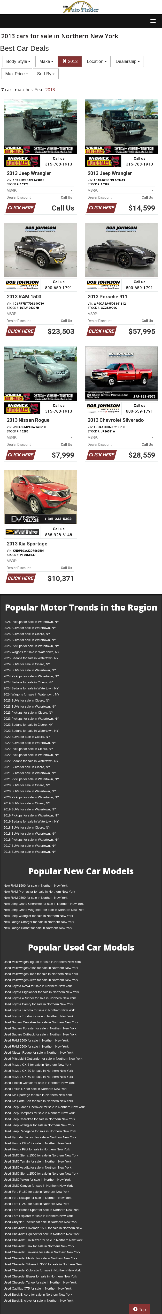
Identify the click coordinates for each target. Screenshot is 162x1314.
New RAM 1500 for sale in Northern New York (36, 885)
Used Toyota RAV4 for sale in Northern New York (38, 986)
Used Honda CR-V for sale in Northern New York (37, 1143)
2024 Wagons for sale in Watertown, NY (31, 694)
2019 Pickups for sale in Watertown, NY (31, 815)
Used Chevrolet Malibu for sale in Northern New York (40, 1258)
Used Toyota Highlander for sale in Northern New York (41, 992)
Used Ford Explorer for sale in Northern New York (38, 1216)
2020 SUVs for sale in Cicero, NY (27, 785)
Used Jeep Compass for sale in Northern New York (39, 1113)
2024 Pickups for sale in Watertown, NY (31, 676)
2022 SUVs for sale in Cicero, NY (27, 737)
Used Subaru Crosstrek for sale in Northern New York (41, 1022)
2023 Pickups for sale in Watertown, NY (31, 718)
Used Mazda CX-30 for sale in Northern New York (38, 1070)
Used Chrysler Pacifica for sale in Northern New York (40, 1222)
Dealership (128, 61)
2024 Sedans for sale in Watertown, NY (31, 688)
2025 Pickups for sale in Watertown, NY (31, 646)
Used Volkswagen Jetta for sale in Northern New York (41, 980)
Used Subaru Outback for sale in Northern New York (40, 1034)
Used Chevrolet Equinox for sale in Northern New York (41, 1234)
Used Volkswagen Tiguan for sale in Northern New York (42, 962)
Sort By (45, 73)
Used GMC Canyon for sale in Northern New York (38, 1185)
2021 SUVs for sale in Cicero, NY (27, 767)
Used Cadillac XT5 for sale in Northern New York (37, 1288)
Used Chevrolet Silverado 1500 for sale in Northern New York (43, 1229)
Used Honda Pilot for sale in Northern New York (37, 1149)
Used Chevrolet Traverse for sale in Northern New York (42, 1252)
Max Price (16, 73)
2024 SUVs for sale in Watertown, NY (30, 670)
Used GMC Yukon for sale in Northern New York (37, 1179)
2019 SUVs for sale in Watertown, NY (30, 809)
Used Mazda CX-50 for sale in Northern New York (38, 1077)
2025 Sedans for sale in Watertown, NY (31, 658)
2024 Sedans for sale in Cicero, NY (28, 682)
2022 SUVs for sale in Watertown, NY (30, 743)
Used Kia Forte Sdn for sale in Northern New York (38, 1101)
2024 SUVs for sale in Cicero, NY (27, 664)
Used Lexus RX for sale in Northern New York (35, 1089)
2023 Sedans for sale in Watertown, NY (31, 731)
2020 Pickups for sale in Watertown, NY (31, 797)
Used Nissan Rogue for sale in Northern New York (38, 1052)
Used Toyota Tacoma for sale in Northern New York (39, 1010)
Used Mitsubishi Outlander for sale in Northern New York (43, 1058)
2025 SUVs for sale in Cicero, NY (27, 634)
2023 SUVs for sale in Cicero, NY (27, 700)
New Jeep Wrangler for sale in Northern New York (38, 916)
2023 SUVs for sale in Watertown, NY (30, 706)
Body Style (18, 61)
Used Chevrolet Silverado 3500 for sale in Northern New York (43, 1265)
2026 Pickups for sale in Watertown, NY (31, 622)
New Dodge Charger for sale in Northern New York (39, 922)
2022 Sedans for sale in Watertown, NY (31, 761)
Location (97, 61)
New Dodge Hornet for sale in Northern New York (38, 928)
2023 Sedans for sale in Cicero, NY (28, 724)
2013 (70, 61)
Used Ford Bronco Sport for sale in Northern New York (41, 1210)
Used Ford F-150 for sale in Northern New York (36, 1191)
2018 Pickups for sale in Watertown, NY (31, 839)
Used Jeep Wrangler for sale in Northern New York (39, 1125)
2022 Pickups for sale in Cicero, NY (28, 749)
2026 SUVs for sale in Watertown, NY (30, 628)
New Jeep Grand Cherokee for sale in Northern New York (44, 904)
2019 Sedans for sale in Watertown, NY (31, 821)
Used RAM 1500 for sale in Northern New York (36, 1040)
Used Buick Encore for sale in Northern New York (38, 1294)
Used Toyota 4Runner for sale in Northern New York (40, 998)
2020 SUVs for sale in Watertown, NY (30, 791)
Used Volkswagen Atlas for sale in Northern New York (41, 968)
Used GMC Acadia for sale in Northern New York (37, 1167)
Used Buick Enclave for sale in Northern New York (38, 1300)
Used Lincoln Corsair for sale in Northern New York (39, 1083)
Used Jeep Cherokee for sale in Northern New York (39, 1119)
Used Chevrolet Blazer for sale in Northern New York (40, 1276)
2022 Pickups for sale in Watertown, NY (31, 755)
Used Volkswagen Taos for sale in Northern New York (41, 974)
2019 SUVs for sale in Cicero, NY (27, 803)
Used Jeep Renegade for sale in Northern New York (40, 1131)
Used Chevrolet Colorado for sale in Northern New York (42, 1270)
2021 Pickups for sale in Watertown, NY (31, 779)
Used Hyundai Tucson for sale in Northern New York (40, 1137)
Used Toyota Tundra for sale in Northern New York (39, 1016)
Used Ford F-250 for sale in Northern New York (36, 1204)
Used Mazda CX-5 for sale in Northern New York (37, 1064)
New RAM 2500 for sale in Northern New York (36, 897)
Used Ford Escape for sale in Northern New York (37, 1198)
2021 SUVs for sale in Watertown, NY (30, 773)
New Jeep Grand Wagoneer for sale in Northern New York (44, 910)
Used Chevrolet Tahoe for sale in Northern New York (40, 1282)
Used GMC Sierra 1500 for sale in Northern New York (41, 1155)
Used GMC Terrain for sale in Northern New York (37, 1161)
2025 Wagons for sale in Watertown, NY (31, 652)
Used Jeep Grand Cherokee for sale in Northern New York (44, 1107)
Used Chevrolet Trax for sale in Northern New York (39, 1246)
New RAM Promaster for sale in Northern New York (39, 891)
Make (46, 61)
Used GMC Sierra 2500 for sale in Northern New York (41, 1173)
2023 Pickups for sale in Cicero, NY (28, 712)
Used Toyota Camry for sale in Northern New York (38, 1004)
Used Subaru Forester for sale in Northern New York (40, 1028)
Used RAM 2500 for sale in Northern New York (36, 1046)
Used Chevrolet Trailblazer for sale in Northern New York (43, 1240)
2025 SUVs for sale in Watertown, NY (30, 640)
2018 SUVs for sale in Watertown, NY (30, 833)
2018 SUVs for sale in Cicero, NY (27, 827)
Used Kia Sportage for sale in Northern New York (38, 1095)
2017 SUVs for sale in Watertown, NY (30, 845)
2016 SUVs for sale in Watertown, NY (30, 851)
